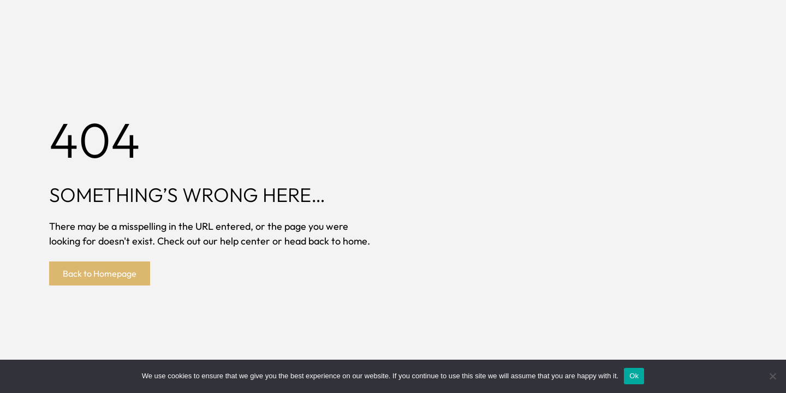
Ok (634, 376)
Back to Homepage (99, 273)
